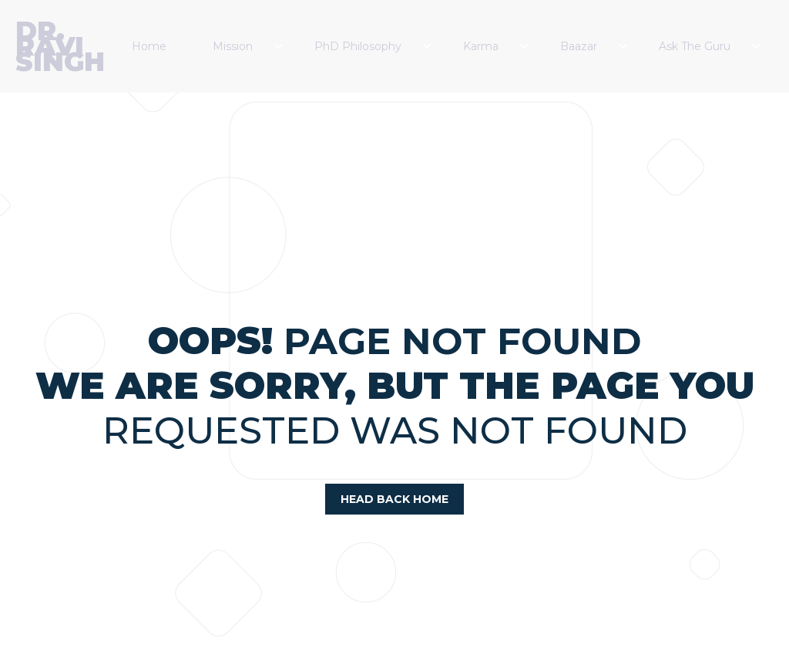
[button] (248, 46)
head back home (394, 499)
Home (149, 46)
